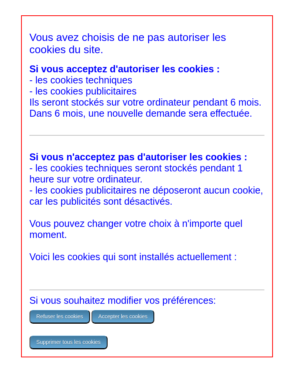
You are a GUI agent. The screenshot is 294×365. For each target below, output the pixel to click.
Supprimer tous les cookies (68, 342)
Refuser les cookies (59, 316)
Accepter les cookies (122, 316)
